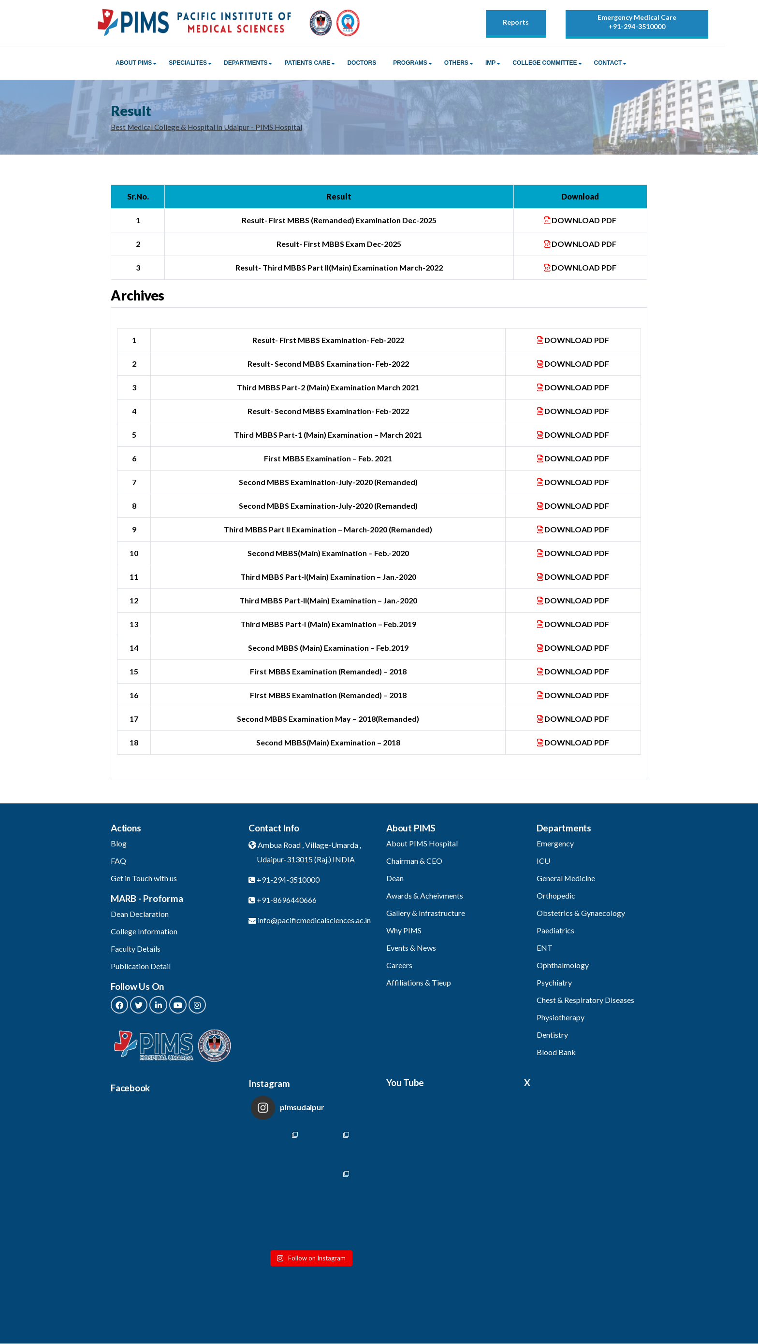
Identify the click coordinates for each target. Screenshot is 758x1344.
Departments (245, 63)
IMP (490, 63)
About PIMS (134, 63)
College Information (144, 931)
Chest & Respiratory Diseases (585, 1000)
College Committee (544, 63)
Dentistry (552, 1035)
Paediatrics (555, 930)
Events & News (411, 948)
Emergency (555, 843)
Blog (119, 843)
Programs (410, 63)
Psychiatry (554, 982)
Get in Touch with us (144, 878)
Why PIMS (404, 930)
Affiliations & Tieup (418, 982)
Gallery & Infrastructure (425, 913)
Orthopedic (556, 896)
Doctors (361, 63)
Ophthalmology (563, 965)
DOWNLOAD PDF (580, 220)
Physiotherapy (560, 1017)
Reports (516, 22)
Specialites (188, 63)
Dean (395, 878)
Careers (399, 965)
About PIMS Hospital (422, 843)
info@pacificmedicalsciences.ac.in (314, 920)
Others (456, 63)
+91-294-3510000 (637, 26)
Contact (608, 63)
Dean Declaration (140, 914)
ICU (543, 861)
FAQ (118, 861)
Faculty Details (135, 949)
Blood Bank (556, 1052)
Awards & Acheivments (424, 896)
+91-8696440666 (287, 900)
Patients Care (307, 63)
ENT (545, 948)
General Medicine (566, 878)
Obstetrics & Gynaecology (581, 913)
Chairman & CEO (414, 861)
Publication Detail (141, 966)
